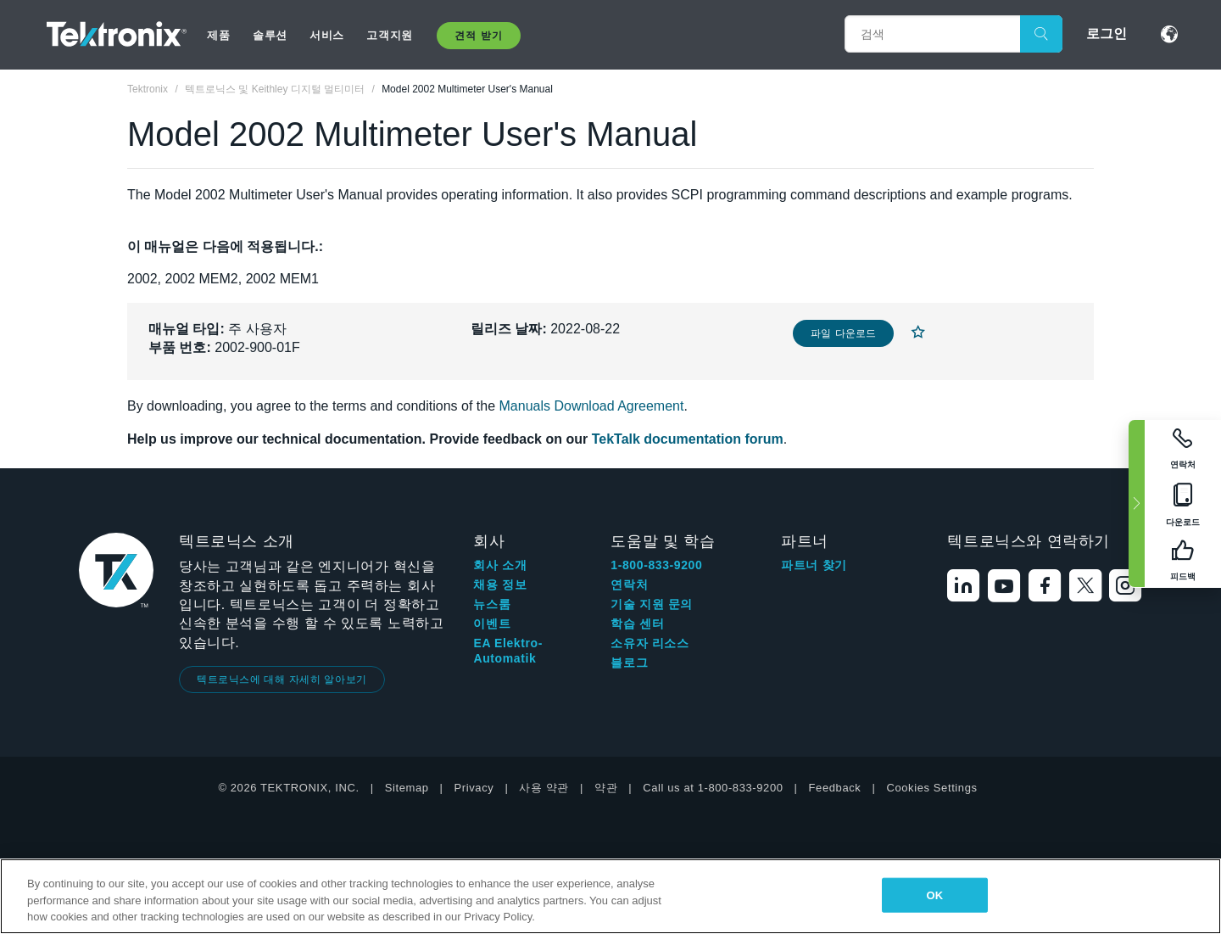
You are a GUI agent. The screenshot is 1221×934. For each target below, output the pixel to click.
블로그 (629, 662)
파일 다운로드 (843, 333)
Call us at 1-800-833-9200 (713, 787)
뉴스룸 (491, 604)
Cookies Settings (931, 787)
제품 (218, 35)
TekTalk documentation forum (687, 439)
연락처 (629, 584)
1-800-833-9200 (656, 565)
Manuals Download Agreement (591, 406)
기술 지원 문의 (651, 604)
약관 (605, 787)
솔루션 (270, 35)
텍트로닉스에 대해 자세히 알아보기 (282, 679)
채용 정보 (500, 584)
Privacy (474, 787)
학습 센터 (637, 623)
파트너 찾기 (814, 565)
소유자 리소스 (649, 643)
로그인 (1106, 33)
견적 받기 (478, 36)
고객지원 (389, 35)
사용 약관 (544, 787)
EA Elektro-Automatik (508, 650)
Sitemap (407, 787)
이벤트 (491, 623)
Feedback (835, 787)
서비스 (326, 35)
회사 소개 (500, 565)
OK (934, 894)
